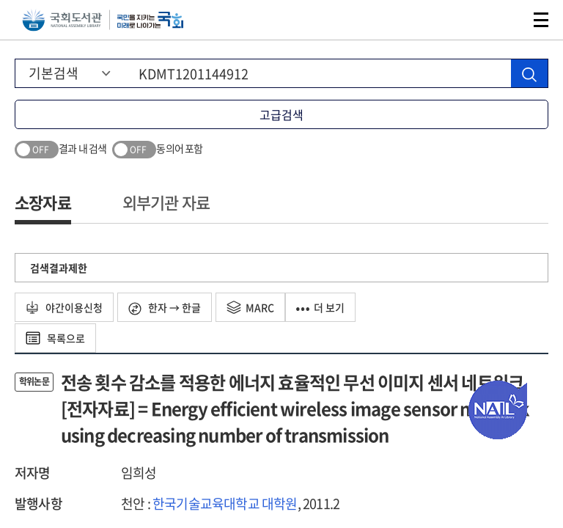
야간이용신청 (64, 307)
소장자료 (43, 202)
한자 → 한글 (164, 307)
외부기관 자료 (166, 202)
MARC (250, 307)
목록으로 (55, 338)
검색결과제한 (58, 267)
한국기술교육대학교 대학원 (225, 503)
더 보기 (320, 307)
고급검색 (281, 114)
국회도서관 (62, 20)
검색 (507, 20)
